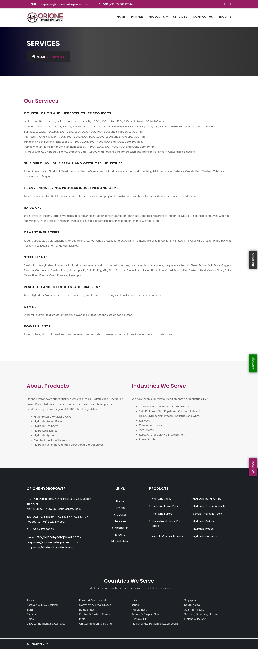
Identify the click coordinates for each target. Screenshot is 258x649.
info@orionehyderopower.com (57, 537)
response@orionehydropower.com (64, 4)
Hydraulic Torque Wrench (209, 506)
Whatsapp (253, 363)
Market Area (120, 541)
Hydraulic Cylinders (205, 521)
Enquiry (224, 17)
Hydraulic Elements (205, 536)
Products (156, 17)
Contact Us (203, 17)
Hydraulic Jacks (161, 498)
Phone (253, 467)
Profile (137, 17)
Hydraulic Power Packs (166, 506)
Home (121, 17)
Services (180, 17)
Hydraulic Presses (204, 529)
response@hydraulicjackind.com (50, 547)
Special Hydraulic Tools (207, 514)
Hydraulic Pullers (162, 514)
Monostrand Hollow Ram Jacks (167, 523)
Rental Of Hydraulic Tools (167, 536)
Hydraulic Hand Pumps (207, 498)
